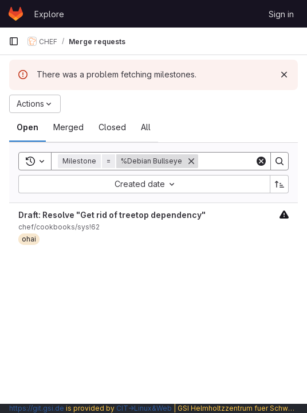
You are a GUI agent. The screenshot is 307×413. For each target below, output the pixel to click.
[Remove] (191, 161)
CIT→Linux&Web (144, 408)
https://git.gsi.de (36, 408)
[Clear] (261, 161)
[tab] (27, 127)
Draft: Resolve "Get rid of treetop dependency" (112, 215)
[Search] (279, 161)
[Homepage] (15, 14)
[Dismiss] (284, 74)
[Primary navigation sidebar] (14, 41)
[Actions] (35, 104)
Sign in (281, 14)
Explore (49, 14)
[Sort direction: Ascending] (279, 184)
